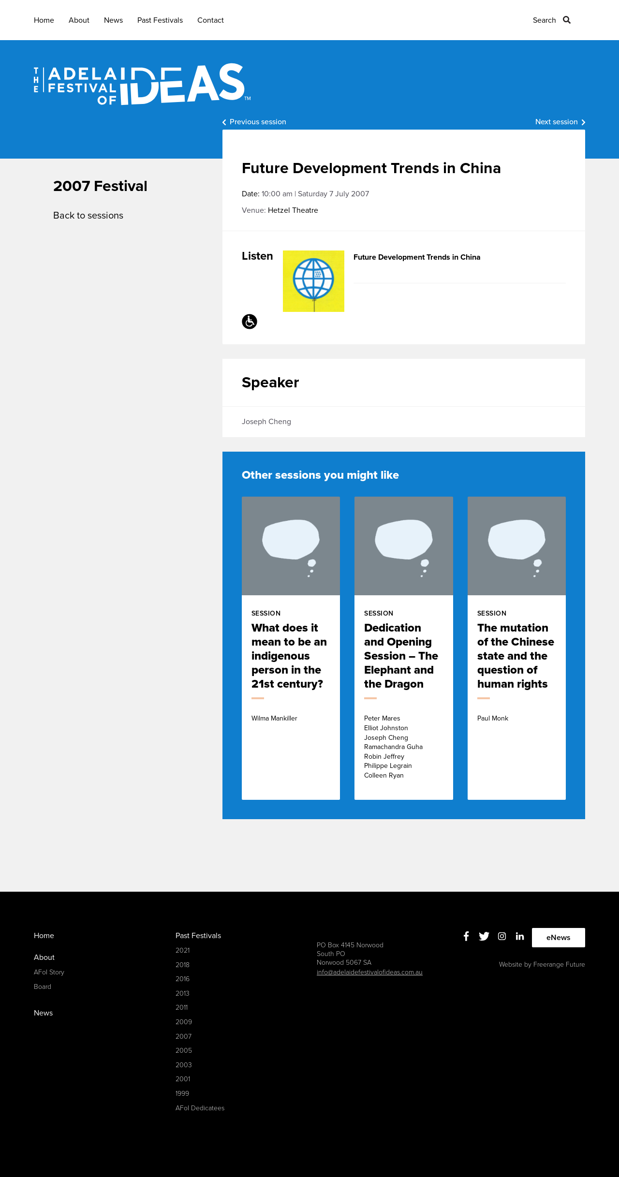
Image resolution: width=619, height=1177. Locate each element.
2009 (184, 1022)
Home (44, 20)
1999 (182, 1093)
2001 (183, 1079)
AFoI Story (49, 972)
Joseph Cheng (266, 422)
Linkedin (520, 936)
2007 (184, 1036)
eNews (558, 937)
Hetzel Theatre (293, 210)
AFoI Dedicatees (200, 1108)
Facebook (466, 936)
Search (544, 20)
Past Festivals (160, 20)
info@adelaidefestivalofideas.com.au (370, 972)
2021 (183, 950)
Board (42, 987)
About (79, 20)
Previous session (258, 122)
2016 (183, 979)
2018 (183, 965)
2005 (184, 1050)
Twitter (484, 936)
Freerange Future (559, 964)
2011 (182, 1007)
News (113, 20)
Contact (210, 20)
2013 (183, 993)
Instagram (502, 936)
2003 (184, 1065)
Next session (556, 122)
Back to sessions (88, 215)
